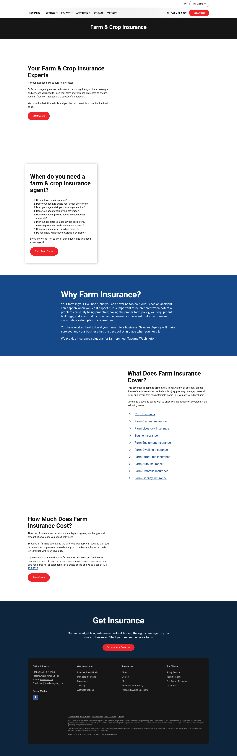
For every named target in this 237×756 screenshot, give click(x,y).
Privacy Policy (85, 717)
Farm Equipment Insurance (153, 442)
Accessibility (73, 717)
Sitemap (121, 717)
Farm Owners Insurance (151, 421)
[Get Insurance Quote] (199, 13)
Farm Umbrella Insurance (151, 471)
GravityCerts (113, 734)
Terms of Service (110, 717)
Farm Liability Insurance (151, 478)
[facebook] (35, 697)
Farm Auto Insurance (149, 464)
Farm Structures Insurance (152, 457)
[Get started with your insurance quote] (118, 647)
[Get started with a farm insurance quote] (39, 116)
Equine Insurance (146, 435)
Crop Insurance (145, 414)
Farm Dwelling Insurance (151, 450)
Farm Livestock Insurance (152, 428)
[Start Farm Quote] (44, 251)
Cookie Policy (97, 717)
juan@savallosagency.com (51, 683)
